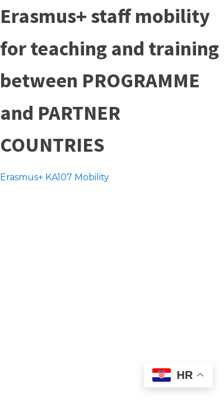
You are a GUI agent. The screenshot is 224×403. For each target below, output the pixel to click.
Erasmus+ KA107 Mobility (54, 177)
